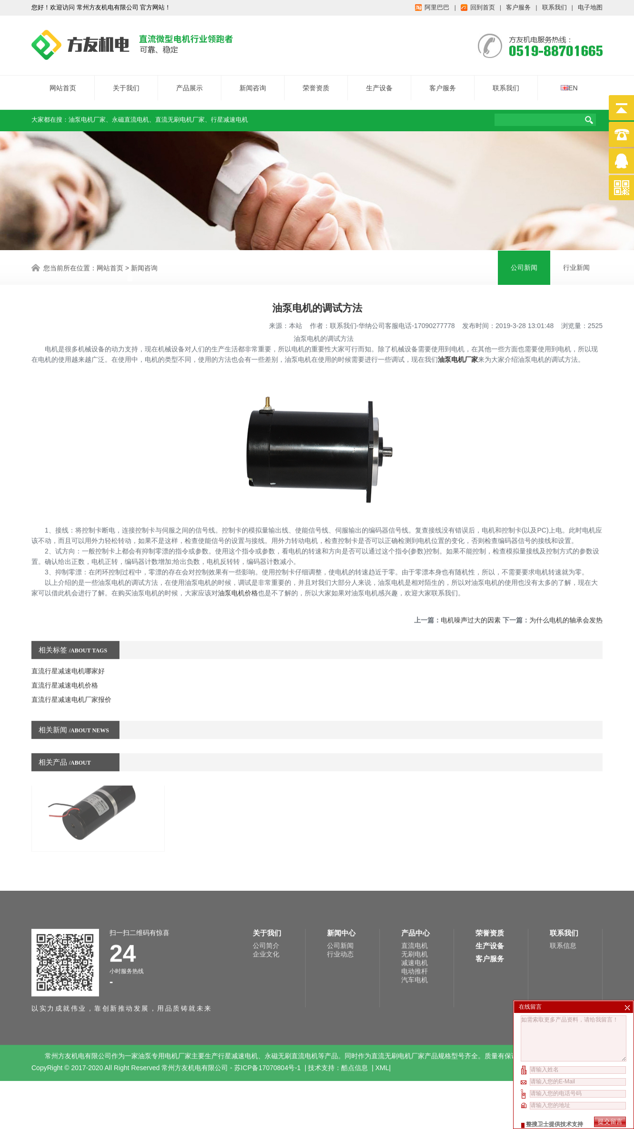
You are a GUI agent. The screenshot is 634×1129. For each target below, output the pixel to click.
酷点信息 (354, 1023)
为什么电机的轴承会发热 (566, 597)
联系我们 (506, 83)
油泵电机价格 (238, 570)
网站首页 (63, 83)
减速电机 (414, 918)
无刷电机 (414, 909)
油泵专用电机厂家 (164, 1011)
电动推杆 (414, 926)
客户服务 (442, 83)
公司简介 (266, 901)
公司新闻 (340, 901)
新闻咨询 (252, 83)
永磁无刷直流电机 (291, 1011)
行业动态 (340, 909)
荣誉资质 (316, 83)
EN (569, 83)
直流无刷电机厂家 (180, 114)
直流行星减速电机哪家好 (68, 648)
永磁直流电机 (130, 114)
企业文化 (266, 909)
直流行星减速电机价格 (64, 662)
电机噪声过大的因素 (471, 597)
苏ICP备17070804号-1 (268, 1023)
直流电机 (414, 901)
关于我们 (126, 83)
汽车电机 (414, 935)
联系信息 (563, 901)
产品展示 (189, 83)
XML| (383, 1023)
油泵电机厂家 (87, 114)
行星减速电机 (229, 114)
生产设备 (379, 83)
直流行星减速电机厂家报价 (71, 676)
